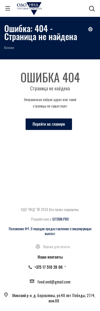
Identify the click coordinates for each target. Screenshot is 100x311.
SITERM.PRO (60, 219)
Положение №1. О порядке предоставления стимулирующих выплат (50, 231)
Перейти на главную (49, 124)
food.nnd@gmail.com (53, 282)
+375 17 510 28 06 (48, 267)
